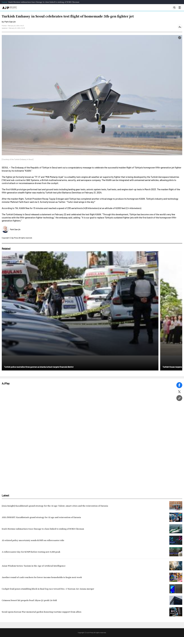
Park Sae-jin (15, 229)
